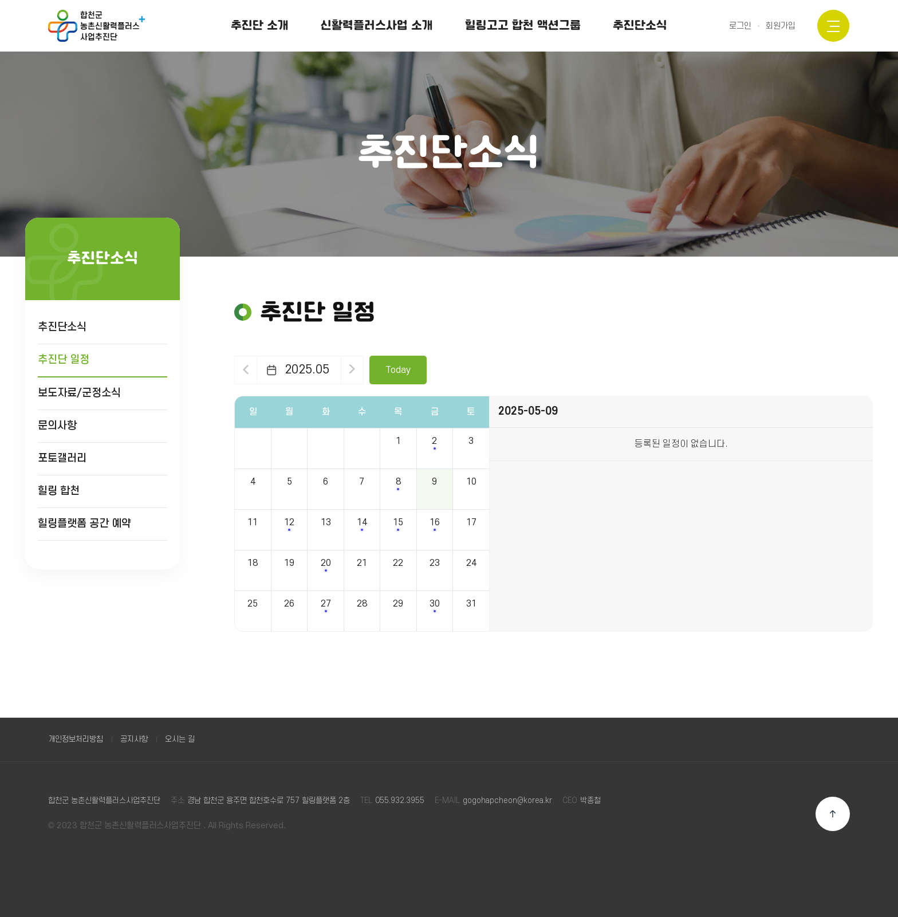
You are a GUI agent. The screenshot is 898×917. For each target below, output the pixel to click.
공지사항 (134, 739)
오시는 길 (180, 739)
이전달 (246, 370)
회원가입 (780, 26)
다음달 (353, 370)
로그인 (740, 26)
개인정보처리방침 (75, 739)
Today (400, 370)
